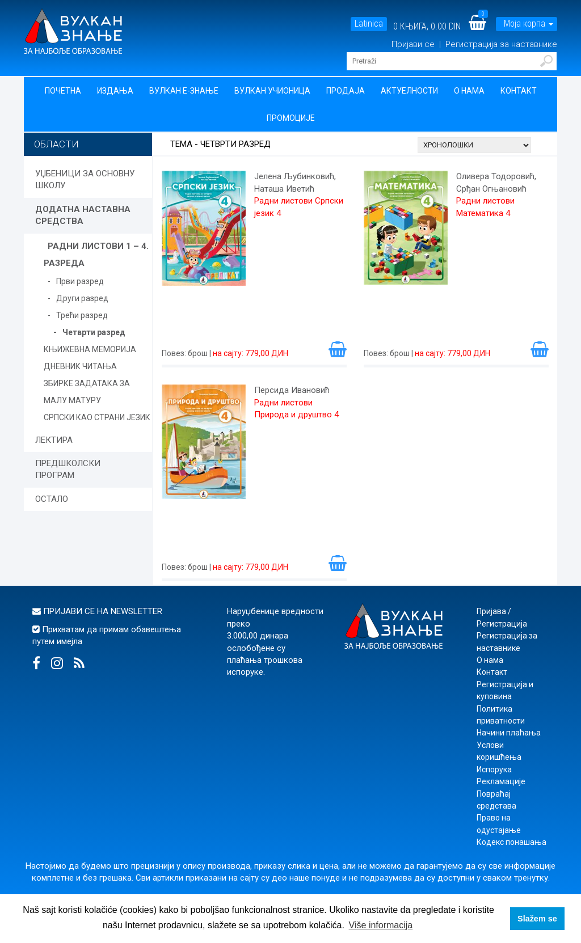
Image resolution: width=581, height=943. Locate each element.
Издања (115, 90)
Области (56, 144)
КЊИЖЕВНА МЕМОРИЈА (90, 349)
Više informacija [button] (381, 925)
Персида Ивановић (292, 390)
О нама (469, 90)
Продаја (345, 90)
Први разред (80, 281)
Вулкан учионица (272, 90)
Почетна (63, 90)
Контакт (518, 90)
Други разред (82, 298)
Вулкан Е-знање (183, 90)
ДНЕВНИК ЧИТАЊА (80, 366)
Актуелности (409, 90)
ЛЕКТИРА (54, 440)
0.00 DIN (446, 26)
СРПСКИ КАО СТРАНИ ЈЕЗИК (97, 417)
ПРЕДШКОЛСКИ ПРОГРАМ (67, 469)
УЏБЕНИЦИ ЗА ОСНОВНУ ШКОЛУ (84, 179)
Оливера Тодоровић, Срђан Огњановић (496, 182)
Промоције (291, 117)
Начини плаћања (509, 732)
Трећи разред (82, 315)
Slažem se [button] (537, 918)
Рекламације (501, 781)
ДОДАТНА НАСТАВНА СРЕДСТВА (82, 215)
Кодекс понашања (511, 842)
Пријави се (414, 44)
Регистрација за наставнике (501, 44)
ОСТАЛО (51, 499)
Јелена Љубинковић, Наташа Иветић (295, 182)
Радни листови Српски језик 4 (298, 207)
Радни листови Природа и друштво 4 (296, 409)
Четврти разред (93, 332)
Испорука (494, 769)
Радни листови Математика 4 (485, 207)
